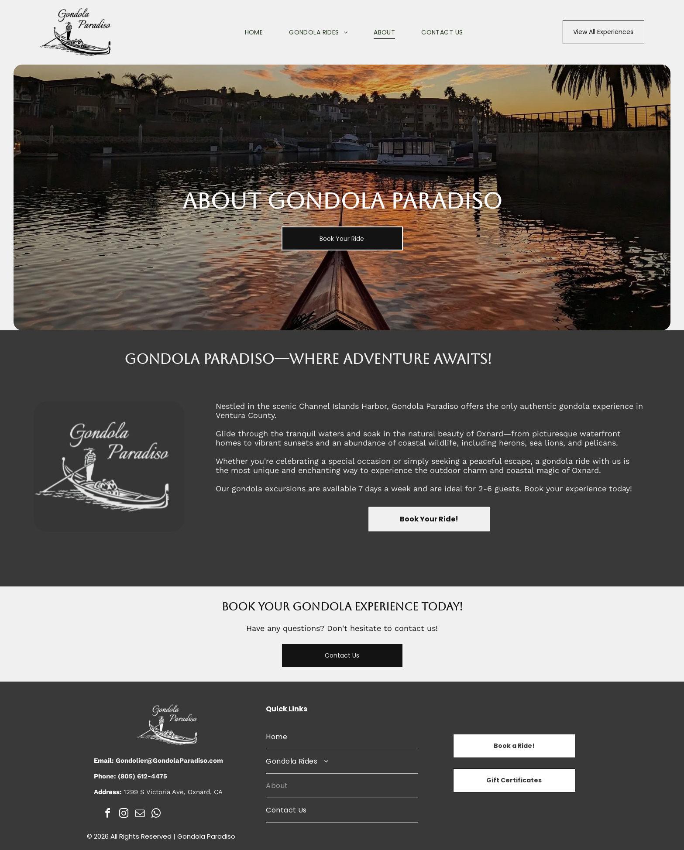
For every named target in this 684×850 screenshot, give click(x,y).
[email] (140, 814)
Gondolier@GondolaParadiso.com (169, 760)
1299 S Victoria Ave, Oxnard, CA (173, 792)
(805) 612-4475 (142, 776)
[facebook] (108, 814)
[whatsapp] (156, 814)
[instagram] (124, 814)
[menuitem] (241, 32)
